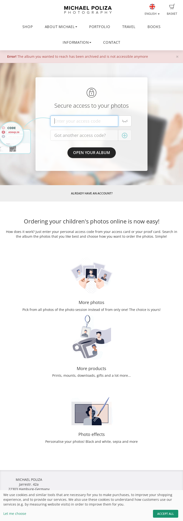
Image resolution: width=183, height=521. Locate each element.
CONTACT (111, 42)
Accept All (165, 514)
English (152, 10)
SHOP (27, 26)
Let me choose (14, 513)
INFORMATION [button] (77, 42)
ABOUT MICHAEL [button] (61, 26)
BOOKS (154, 26)
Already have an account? (91, 193)
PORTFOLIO (99, 26)
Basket (172, 10)
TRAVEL (129, 26)
